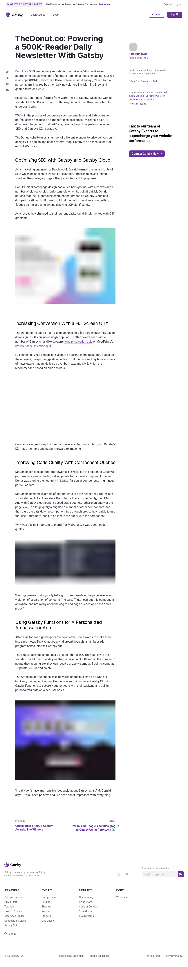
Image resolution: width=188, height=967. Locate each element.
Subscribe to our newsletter (155, 868)
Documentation (13, 897)
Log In (178, 4)
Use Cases (48, 920)
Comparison (49, 897)
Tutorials (9, 906)
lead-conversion (146, 99)
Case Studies (147, 92)
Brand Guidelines (100, 955)
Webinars (121, 897)
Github (10, 933)
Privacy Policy (174, 955)
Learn (58, 14)
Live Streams (86, 915)
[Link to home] (14, 14)
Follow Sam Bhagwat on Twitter (144, 81)
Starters (46, 915)
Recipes (46, 911)
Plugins (46, 902)
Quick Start (10, 902)
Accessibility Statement (71, 955)
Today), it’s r (91, 80)
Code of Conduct (88, 906)
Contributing (86, 897)
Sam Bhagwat (138, 54)
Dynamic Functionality (146, 96)
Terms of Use (152, 955)
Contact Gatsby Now (147, 153)
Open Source (40, 14)
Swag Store (85, 902)
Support (168, 4)
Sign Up (174, 14)
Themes (46, 906)
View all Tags (138, 104)
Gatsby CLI (10, 925)
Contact (156, 14)
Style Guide (85, 911)
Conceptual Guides (15, 920)
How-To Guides (13, 911)
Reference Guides (14, 915)
